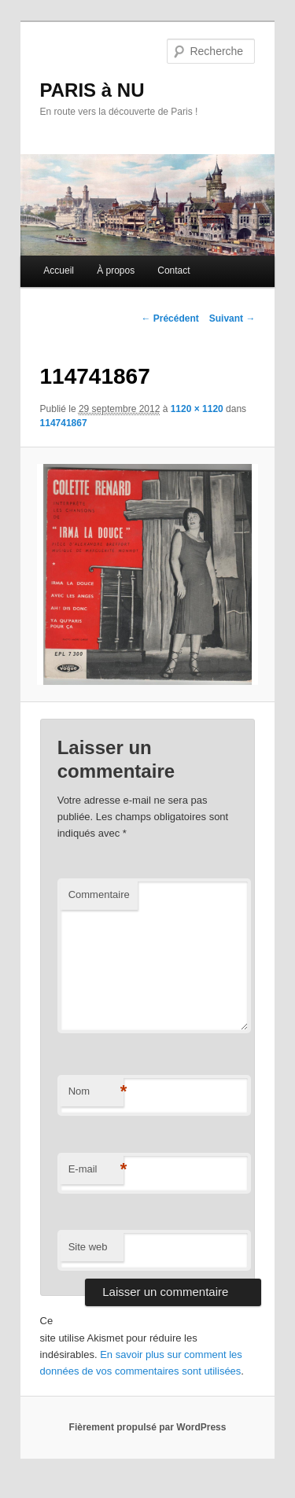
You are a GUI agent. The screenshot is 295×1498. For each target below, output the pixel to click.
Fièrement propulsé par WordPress (148, 1427)
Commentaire (99, 894)
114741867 (63, 423)
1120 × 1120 (197, 408)
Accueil (58, 270)
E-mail (96, 1169)
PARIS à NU (92, 90)
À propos (116, 270)
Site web (88, 1247)
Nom (96, 1091)
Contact (173, 270)
